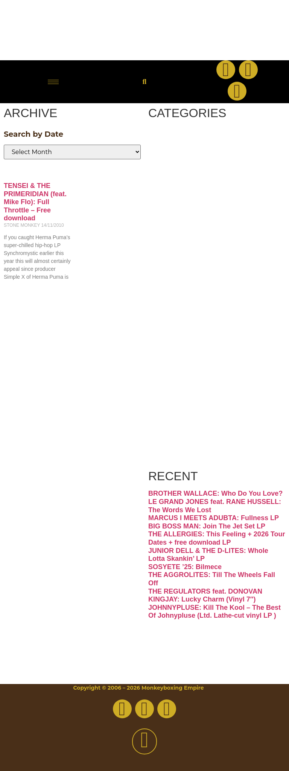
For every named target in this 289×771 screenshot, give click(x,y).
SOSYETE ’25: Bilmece (185, 567)
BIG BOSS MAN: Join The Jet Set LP (206, 526)
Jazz (173, 276)
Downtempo (207, 194)
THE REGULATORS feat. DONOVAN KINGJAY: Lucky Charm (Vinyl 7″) (205, 595)
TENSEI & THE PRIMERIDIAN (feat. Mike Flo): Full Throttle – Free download (35, 202)
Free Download (198, 447)
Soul (174, 385)
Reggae (187, 358)
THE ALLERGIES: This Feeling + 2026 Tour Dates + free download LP (216, 538)
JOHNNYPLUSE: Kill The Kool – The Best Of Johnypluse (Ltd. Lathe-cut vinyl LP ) (214, 612)
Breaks (184, 140)
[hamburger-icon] (53, 82)
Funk (177, 222)
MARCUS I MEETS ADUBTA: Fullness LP (213, 518)
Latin (177, 303)
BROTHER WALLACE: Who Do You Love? (215, 493)
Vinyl (176, 412)
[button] (144, 82)
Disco (179, 167)
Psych (180, 330)
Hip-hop (189, 249)
